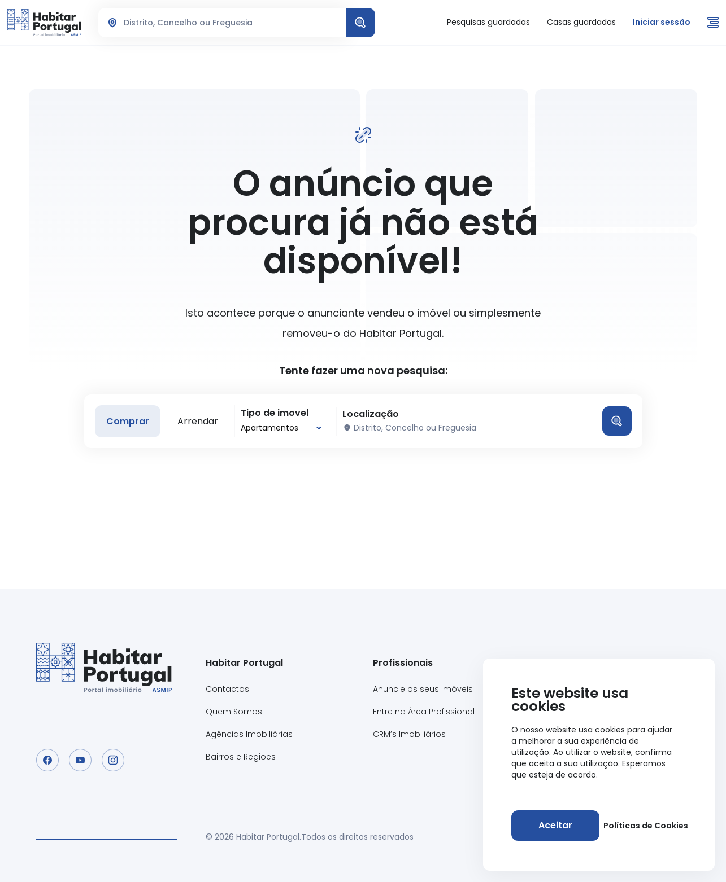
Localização (370, 414)
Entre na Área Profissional (424, 711)
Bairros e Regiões (241, 756)
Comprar (127, 421)
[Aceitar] (555, 825)
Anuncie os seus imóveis (423, 689)
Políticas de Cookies (645, 825)
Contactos (227, 689)
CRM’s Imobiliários (409, 734)
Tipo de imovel (274, 413)
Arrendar (197, 421)
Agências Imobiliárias (249, 734)
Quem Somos (234, 711)
